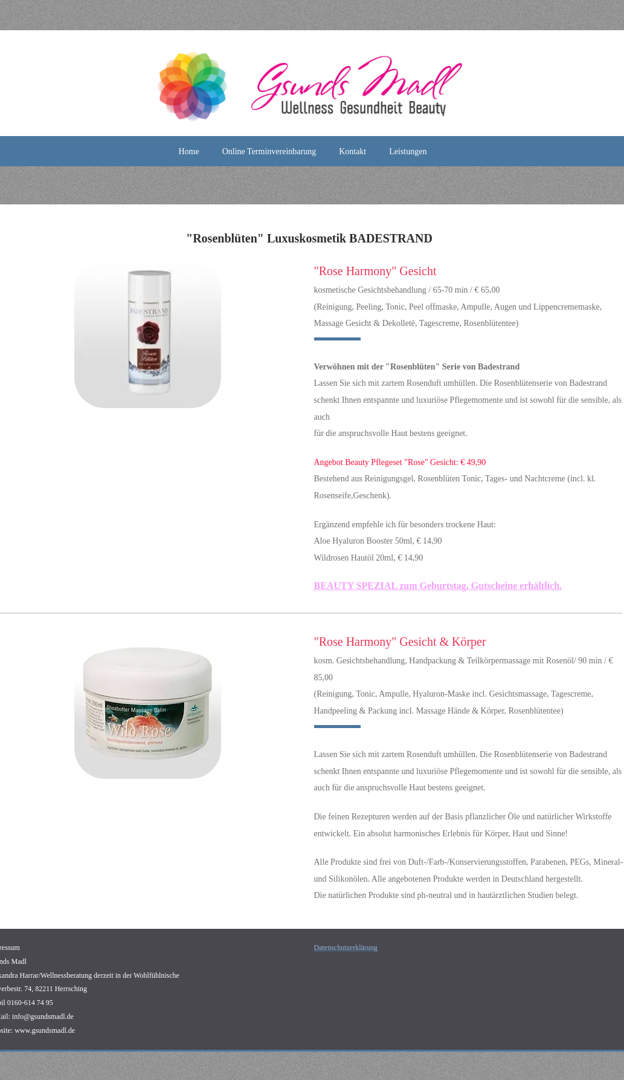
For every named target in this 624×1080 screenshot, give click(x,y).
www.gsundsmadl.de (44, 1030)
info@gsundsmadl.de (43, 1016)
